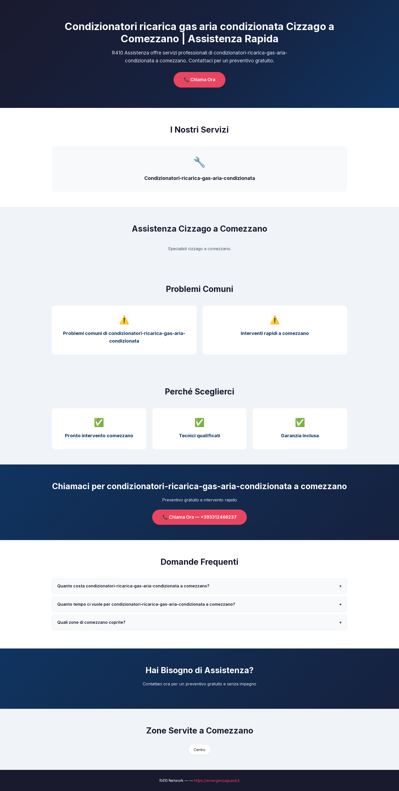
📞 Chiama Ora (199, 79)
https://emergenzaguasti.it (216, 780)
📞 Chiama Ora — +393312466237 (199, 517)
